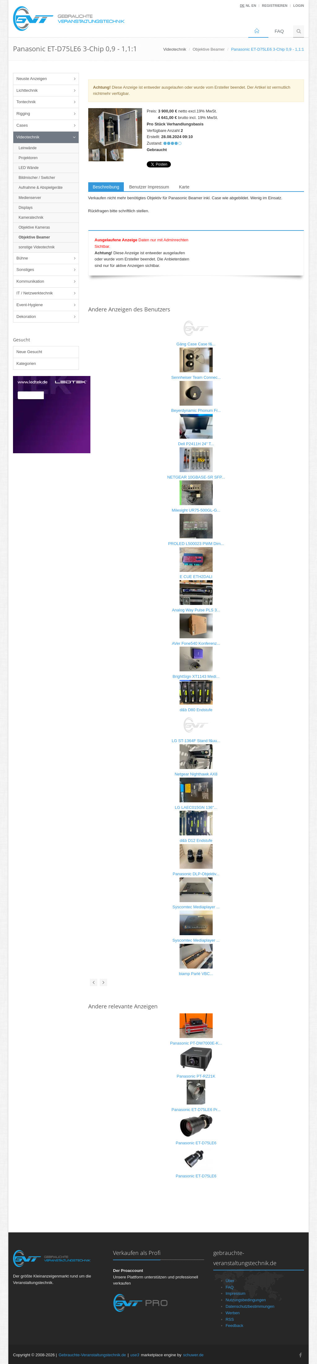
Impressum (235, 1293)
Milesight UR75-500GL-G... (196, 510)
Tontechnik (26, 101)
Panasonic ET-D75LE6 (196, 1143)
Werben (233, 1313)
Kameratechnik (31, 217)
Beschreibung (106, 186)
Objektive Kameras (34, 227)
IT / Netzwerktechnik (34, 293)
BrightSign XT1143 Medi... (195, 676)
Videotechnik (27, 137)
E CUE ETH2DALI (196, 576)
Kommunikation (30, 281)
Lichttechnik (27, 90)
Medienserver (30, 198)
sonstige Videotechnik (37, 247)
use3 (134, 1355)
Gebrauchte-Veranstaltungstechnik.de (92, 1355)
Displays (26, 207)
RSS (230, 1319)
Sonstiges (25, 269)
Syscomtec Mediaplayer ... (195, 907)
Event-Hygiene (29, 304)
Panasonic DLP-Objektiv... (196, 874)
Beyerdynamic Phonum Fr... (196, 410)
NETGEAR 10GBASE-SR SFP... (196, 477)
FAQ (279, 31)
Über (230, 1280)
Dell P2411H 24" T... (196, 443)
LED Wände (29, 168)
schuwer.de (193, 1355)
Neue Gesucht (29, 351)
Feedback (234, 1325)
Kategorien (26, 363)
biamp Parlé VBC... (196, 973)
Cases (22, 125)
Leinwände (28, 148)
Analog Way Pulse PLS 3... (196, 610)
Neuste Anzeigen (31, 78)
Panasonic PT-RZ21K (196, 1076)
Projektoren (28, 158)
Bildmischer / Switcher (37, 177)
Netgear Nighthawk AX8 (196, 774)
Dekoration (26, 316)
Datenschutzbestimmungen (250, 1306)
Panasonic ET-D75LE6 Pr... (196, 1109)
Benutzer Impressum (149, 186)
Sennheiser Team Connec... (196, 377)
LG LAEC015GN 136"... (196, 807)
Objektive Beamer (208, 49)
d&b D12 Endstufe (196, 840)
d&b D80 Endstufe (196, 709)
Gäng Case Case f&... (195, 344)
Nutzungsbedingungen (246, 1300)
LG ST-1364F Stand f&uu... (196, 740)
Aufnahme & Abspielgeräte (41, 187)
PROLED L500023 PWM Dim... (196, 543)
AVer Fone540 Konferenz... (196, 643)
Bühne (22, 258)
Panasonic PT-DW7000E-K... (196, 1043)
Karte (184, 186)
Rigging (23, 113)
